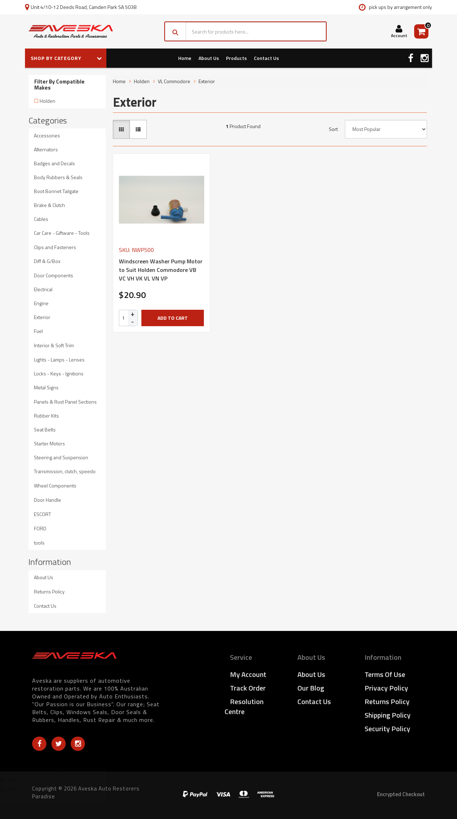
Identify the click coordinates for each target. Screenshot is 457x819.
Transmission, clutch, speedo (65, 471)
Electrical (43, 289)
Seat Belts (45, 429)
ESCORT (42, 514)
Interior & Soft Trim (54, 345)
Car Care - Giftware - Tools (62, 233)
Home (184, 58)
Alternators (46, 149)
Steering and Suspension (61, 457)
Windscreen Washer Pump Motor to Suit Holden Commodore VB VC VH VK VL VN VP (160, 270)
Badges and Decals (54, 163)
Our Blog (310, 687)
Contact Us (266, 58)
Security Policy (387, 728)
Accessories (47, 135)
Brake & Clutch (49, 205)
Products (236, 58)
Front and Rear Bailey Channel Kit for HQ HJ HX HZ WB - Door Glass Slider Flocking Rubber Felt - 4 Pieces (67, 786)
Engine (41, 303)
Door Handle (47, 500)
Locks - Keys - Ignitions (59, 373)
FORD (40, 528)
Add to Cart (172, 318)
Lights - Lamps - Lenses (59, 359)
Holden (47, 101)
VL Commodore (174, 81)
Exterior (42, 317)
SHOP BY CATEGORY (66, 58)
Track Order (248, 687)
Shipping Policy (388, 715)
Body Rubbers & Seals (58, 177)
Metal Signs (46, 387)
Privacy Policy (386, 687)
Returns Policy (49, 591)
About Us (209, 58)
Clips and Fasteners (55, 247)
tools (39, 542)
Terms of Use (385, 674)
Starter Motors (49, 443)
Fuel (38, 331)
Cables (41, 219)
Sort (333, 129)
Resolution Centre (244, 706)
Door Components (53, 275)
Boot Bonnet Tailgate (56, 191)
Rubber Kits (46, 415)
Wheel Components (55, 485)
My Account (248, 674)
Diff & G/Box (47, 261)
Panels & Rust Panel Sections (65, 401)
